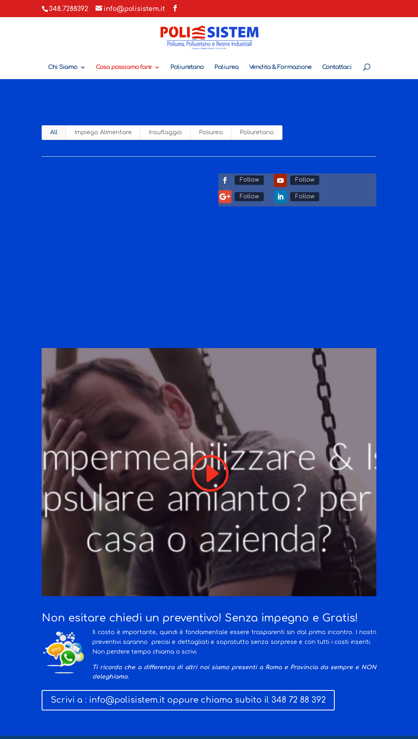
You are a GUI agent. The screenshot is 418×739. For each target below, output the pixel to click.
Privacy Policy (157, 674)
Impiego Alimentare (103, 132)
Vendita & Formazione (280, 67)
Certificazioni (207, 674)
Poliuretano (187, 67)
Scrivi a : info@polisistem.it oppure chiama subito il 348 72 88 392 (188, 627)
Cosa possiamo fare (123, 67)
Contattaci (336, 67)
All (54, 132)
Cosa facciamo (63, 674)
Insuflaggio (165, 132)
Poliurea (226, 67)
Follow (249, 180)
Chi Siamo (62, 67)
